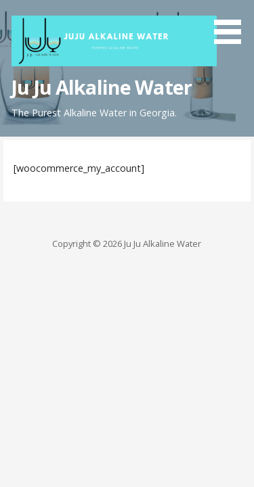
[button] (232, 24)
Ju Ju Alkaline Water (102, 87)
